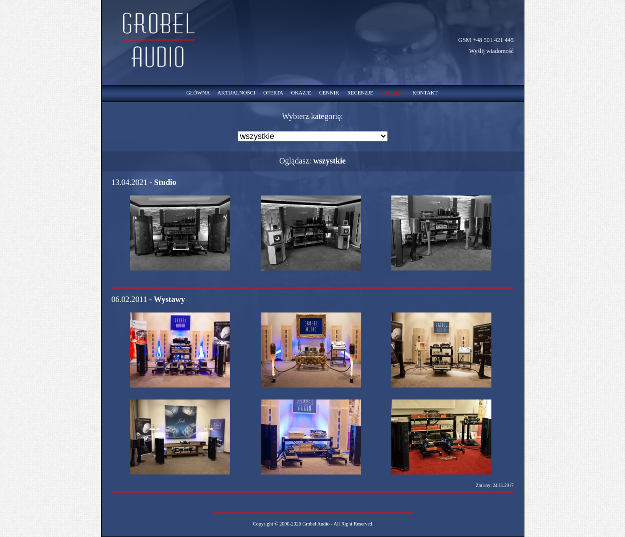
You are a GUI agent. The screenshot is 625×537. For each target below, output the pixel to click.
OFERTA (273, 93)
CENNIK (329, 93)
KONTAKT (425, 93)
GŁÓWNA (198, 93)
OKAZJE (301, 93)
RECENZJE (360, 93)
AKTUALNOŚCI (236, 93)
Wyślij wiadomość (491, 51)
